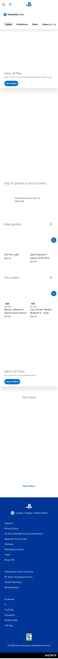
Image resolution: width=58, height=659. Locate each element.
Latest (8, 24)
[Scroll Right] (53, 240)
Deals (35, 24)
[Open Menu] (3, 4)
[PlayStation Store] (14, 14)
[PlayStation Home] (29, 4)
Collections (22, 24)
